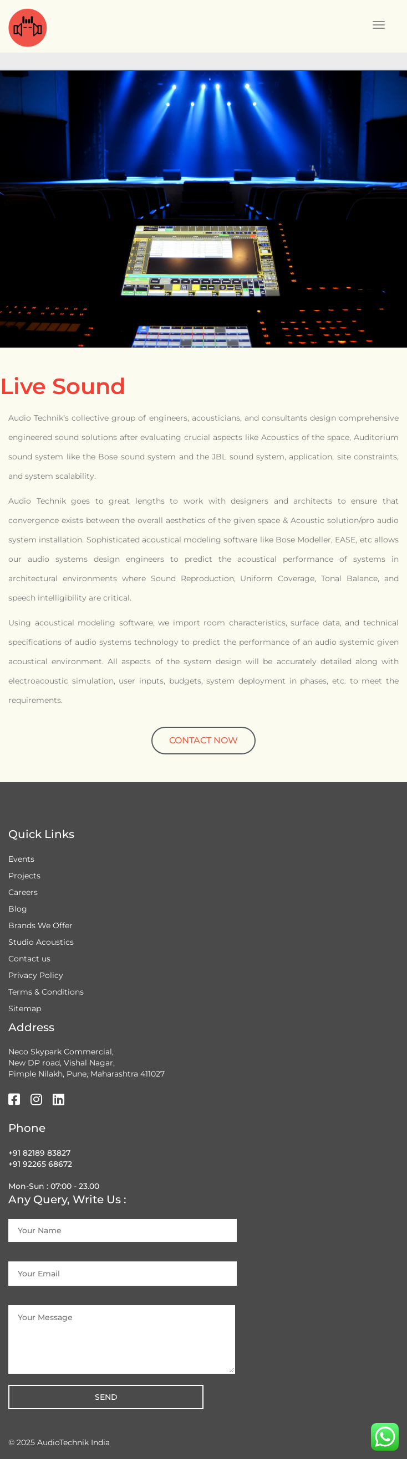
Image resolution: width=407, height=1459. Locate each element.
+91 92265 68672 (40, 1164)
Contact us (29, 959)
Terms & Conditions (46, 992)
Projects (24, 876)
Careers (23, 892)
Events (21, 859)
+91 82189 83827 (39, 1153)
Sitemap (24, 1008)
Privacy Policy (35, 975)
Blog (17, 909)
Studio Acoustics (41, 942)
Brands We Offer (40, 925)
